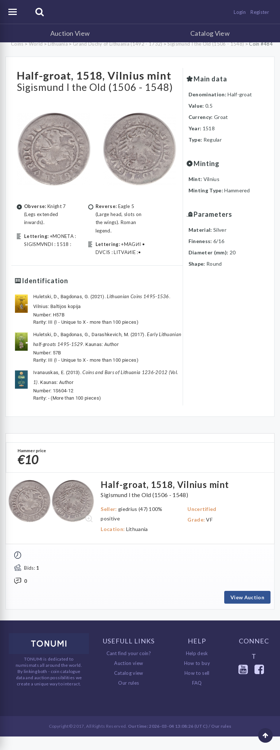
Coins (17, 44)
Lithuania (58, 44)
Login (240, 12)
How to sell (197, 686)
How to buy (197, 677)
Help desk (197, 667)
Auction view (128, 677)
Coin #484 (261, 44)
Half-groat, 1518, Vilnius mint (91, 81)
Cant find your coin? (128, 667)
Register (259, 12)
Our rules (128, 696)
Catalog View (210, 33)
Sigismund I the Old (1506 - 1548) (205, 44)
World (36, 44)
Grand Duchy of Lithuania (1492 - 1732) (117, 44)
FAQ (197, 696)
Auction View (70, 33)
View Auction (247, 610)
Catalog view (128, 686)
